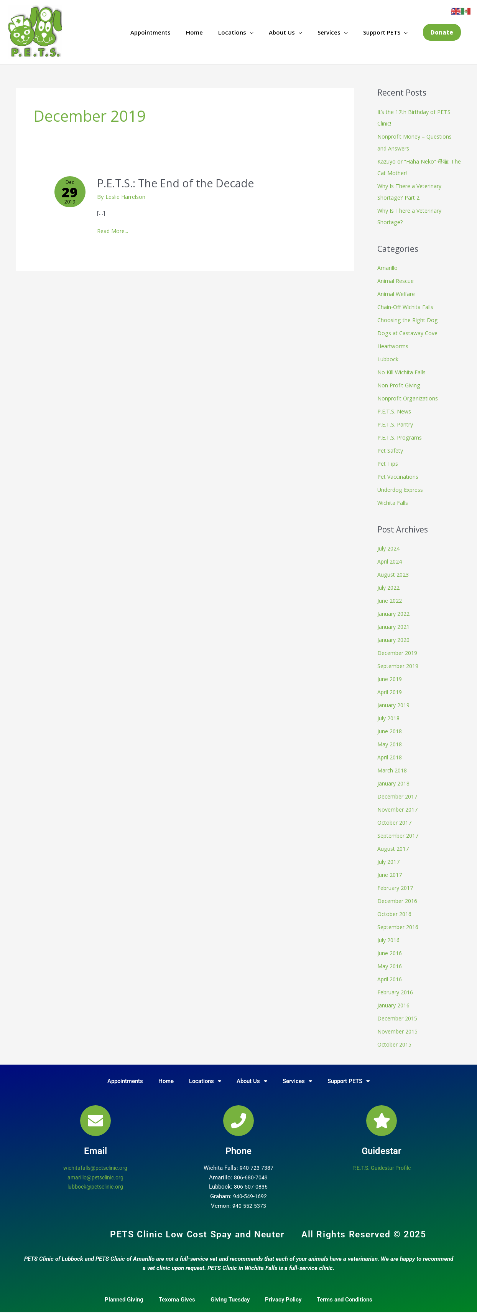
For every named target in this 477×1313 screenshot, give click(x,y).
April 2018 (390, 753)
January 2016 (394, 1000)
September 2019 (400, 663)
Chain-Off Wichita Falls (406, 306)
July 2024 (389, 546)
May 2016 (390, 961)
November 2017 (399, 805)
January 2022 (394, 611)
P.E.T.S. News (395, 410)
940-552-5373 (249, 1200)
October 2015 (396, 1038)
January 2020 (394, 637)
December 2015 (399, 1013)
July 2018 (389, 715)
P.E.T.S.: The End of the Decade (182, 184)
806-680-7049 (251, 1171)
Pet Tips (388, 462)
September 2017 (400, 831)
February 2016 (396, 987)
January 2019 (394, 702)
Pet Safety (391, 449)
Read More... (115, 231)
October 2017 (396, 818)
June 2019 (390, 676)
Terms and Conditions (344, 1293)
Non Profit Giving (400, 384)
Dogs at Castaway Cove (409, 332)
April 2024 (390, 559)
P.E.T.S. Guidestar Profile (381, 1162)
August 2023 (394, 572)
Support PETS (381, 32)
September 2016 (400, 922)
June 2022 (390, 598)
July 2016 (389, 935)
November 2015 (399, 1026)
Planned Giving (124, 1293)
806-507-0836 (251, 1180)
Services (328, 32)
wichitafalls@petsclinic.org (95, 1162)
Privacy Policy (283, 1293)
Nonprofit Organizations (409, 397)
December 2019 (399, 650)
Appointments (150, 32)
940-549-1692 (250, 1190)
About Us (282, 32)
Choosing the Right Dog (408, 319)
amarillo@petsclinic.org (95, 1171)
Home (194, 32)
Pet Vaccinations (399, 475)
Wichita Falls (393, 500)
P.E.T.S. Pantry (396, 423)
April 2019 (390, 689)
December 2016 (399, 896)
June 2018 (390, 727)
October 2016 (396, 909)
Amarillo (387, 267)
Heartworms (394, 345)
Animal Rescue (396, 280)
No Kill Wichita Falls (402, 371)
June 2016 (390, 948)
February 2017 (396, 883)
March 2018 (393, 767)
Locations (232, 32)
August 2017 (394, 844)
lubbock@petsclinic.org (95, 1180)
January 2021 (394, 624)
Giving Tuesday (230, 1293)
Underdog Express (402, 487)
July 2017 (389, 857)
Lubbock (388, 358)
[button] (442, 32)
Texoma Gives (177, 1293)
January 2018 (394, 779)
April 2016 (390, 974)
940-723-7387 (256, 1162)
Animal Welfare (396, 293)
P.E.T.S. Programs (400, 436)
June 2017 (390, 870)
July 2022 (389, 585)
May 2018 (390, 740)
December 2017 (399, 792)
